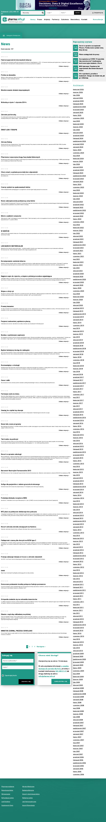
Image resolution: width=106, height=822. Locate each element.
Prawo (39, 19)
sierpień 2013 (78, 527)
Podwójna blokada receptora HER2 (14, 498)
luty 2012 (76, 579)
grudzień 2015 (78, 446)
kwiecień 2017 (78, 400)
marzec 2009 (78, 679)
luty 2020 (76, 302)
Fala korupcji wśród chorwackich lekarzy (16, 60)
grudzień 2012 (78, 550)
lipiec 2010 (77, 633)
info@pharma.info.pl (47, 676)
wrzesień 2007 (78, 731)
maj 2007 (76, 743)
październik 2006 (79, 763)
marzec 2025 (78, 127)
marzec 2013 (78, 541)
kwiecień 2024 (78, 158)
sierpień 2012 (78, 561)
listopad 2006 (78, 760)
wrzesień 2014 (78, 489)
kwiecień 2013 (78, 538)
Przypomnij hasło (6, 672)
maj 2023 (76, 190)
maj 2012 (76, 570)
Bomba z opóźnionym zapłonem (13, 335)
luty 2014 (76, 510)
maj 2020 (76, 294)
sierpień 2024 (78, 147)
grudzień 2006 (78, 757)
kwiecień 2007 (78, 746)
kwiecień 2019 (78, 331)
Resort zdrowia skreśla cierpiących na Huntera (18, 527)
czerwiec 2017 (78, 394)
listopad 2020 (78, 276)
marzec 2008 (78, 714)
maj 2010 (76, 639)
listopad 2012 (78, 553)
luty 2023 (76, 199)
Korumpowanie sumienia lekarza (13, 261)
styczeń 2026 (78, 98)
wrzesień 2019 (78, 317)
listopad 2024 (78, 138)
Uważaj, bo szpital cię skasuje (12, 410)
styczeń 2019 (78, 340)
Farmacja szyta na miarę (10, 394)
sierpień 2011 (78, 596)
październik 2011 (79, 590)
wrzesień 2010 (78, 628)
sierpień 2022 (78, 216)
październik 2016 (79, 417)
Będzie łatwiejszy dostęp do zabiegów (15, 350)
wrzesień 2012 (78, 559)
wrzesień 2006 (78, 766)
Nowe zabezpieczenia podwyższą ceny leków (18, 201)
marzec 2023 (78, 196)
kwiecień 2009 (78, 677)
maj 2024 (76, 156)
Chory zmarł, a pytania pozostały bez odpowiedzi (19, 172)
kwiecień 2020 (78, 297)
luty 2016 (76, 441)
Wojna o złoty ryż (7, 291)
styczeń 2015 (78, 478)
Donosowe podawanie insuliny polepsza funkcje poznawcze (23, 584)
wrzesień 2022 (78, 213)
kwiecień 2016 (78, 435)
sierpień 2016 (78, 423)
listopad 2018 (78, 346)
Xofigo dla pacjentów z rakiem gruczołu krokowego (20, 484)
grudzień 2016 (78, 412)
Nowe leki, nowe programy (11, 424)
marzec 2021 (78, 265)
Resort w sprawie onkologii (11, 454)
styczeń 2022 (78, 236)
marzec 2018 (78, 369)
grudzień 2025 (78, 101)
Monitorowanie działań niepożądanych (15, 90)
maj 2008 (76, 708)
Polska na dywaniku (8, 75)
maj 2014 (76, 501)
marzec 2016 (78, 438)
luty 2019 (76, 337)
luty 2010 (76, 648)
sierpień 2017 (78, 389)
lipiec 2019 (77, 323)
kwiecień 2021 (78, 262)
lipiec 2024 (77, 150)
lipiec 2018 (77, 357)
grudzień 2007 (78, 723)
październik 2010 (79, 625)
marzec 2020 (78, 299)
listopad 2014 (78, 484)
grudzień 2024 (78, 135)
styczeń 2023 (78, 202)
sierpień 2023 (78, 182)
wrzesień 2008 (78, 697)
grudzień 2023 (78, 170)
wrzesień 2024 (78, 144)
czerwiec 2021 (78, 256)
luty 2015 (76, 475)
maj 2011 (76, 605)
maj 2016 (76, 432)
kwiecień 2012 (78, 573)
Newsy (32, 19)
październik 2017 (79, 383)
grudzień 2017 (78, 377)
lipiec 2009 (77, 668)
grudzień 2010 (78, 619)
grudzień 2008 (78, 688)
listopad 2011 (78, 587)
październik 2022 (79, 210)
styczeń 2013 (78, 547)
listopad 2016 (78, 415)
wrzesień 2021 (78, 248)
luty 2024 (76, 164)
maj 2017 (76, 397)
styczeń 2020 (78, 305)
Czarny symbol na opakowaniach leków (15, 187)
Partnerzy (55, 19)
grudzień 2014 (78, 481)
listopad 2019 (78, 311)
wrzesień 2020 (78, 282)
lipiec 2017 (77, 392)
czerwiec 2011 (78, 602)
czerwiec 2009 (78, 671)
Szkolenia (65, 19)
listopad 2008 (78, 691)
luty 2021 (76, 268)
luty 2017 (76, 406)
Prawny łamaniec (7, 306)
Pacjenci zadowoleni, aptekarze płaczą (15, 321)
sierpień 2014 (78, 492)
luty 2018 (76, 371)
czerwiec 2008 (78, 705)
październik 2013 (79, 521)
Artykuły (47, 19)
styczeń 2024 (78, 167)
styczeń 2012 (78, 582)
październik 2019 (79, 314)
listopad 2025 (78, 104)
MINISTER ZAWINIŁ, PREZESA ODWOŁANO (16, 631)
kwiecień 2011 (78, 607)
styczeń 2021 (78, 271)
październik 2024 (79, 141)
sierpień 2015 (78, 458)
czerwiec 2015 (78, 464)
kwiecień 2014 (78, 504)
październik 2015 (79, 452)
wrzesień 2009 (78, 662)
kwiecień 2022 (78, 228)
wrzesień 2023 (78, 179)
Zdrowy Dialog (6, 142)
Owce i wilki (5, 380)
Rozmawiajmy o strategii (10, 365)
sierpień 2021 (78, 251)
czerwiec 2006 (78, 774)
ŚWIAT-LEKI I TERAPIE (9, 130)
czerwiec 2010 (78, 636)
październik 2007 (79, 728)
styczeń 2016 (78, 443)
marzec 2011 (78, 610)
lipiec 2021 (77, 253)
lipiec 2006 (77, 771)
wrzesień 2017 (78, 386)
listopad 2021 (78, 242)
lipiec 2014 (77, 495)
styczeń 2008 (78, 720)
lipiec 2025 (77, 115)
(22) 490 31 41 (61, 671)
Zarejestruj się (60, 681)
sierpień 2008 (78, 700)
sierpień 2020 (78, 285)
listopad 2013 (78, 518)
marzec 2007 (78, 748)
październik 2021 (79, 245)
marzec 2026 (78, 92)
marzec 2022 (78, 230)
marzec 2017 (78, 403)
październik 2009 (79, 659)
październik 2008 (79, 694)
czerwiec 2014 (78, 498)
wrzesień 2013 (78, 524)
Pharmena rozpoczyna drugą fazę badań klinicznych (20, 157)
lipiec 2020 (77, 288)
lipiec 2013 (77, 530)
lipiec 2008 (77, 702)
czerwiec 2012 (78, 567)
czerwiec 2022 (78, 222)
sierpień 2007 (78, 734)
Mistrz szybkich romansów (11, 216)
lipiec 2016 (77, 426)
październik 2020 (79, 279)
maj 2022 (76, 225)
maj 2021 (76, 259)
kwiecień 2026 (78, 89)
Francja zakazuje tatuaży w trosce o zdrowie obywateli (21, 557)
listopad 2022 (78, 207)
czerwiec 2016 (78, 429)
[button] (11, 36)
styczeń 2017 (78, 409)
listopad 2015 (78, 449)
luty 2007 (76, 751)
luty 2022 (76, 233)
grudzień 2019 (78, 308)
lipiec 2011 (77, 599)
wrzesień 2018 (78, 351)
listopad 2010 (78, 622)
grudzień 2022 (78, 205)
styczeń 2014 (78, 512)
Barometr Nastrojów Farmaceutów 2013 (16, 471)
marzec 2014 (78, 507)
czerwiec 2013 (78, 533)
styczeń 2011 (78, 616)
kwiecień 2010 (78, 642)
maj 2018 (76, 363)
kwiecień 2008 (78, 711)
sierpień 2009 (78, 665)
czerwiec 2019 (78, 325)
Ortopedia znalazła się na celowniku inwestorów (19, 599)
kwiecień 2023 (78, 193)
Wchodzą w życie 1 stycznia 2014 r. (14, 102)
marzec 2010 (78, 645)
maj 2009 (76, 674)
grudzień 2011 (78, 584)
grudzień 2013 (78, 515)
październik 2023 (79, 176)
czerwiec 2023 (78, 187)
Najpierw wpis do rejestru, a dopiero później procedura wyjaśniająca (26, 276)
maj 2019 (76, 328)
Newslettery (75, 19)
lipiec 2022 (77, 219)
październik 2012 (79, 556)
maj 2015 (76, 466)
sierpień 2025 (78, 112)
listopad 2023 (78, 173)
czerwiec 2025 (78, 118)
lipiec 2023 (77, 184)
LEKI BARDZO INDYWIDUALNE (12, 246)
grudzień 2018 (78, 343)
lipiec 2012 (77, 564)
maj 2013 (76, 535)
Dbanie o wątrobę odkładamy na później (16, 614)
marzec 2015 (78, 472)
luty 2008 (76, 717)
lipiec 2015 (77, 461)
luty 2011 (76, 613)
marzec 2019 (78, 334)
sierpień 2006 (78, 769)
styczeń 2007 (78, 754)
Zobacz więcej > (64, 66)
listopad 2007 (78, 725)
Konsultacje (98, 19)
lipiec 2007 (77, 737)
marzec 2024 (78, 161)
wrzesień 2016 (78, 420)
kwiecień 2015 (78, 469)
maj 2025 (76, 121)
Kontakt (84, 19)
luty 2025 (76, 130)
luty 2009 (76, 682)
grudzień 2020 (78, 274)
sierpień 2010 (78, 630)
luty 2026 (76, 95)
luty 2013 (76, 544)
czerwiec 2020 (78, 291)
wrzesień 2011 (78, 593)
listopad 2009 (78, 656)
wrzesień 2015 (78, 455)
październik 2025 (79, 107)
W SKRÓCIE (5, 231)
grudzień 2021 (78, 239)
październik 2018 (79, 348)
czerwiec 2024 (78, 153)
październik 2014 (79, 487)
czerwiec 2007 (78, 740)
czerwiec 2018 (78, 360)
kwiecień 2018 (78, 366)
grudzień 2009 (78, 653)
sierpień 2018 (78, 354)
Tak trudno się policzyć (9, 439)
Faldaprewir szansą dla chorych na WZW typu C (18, 540)
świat (3, 571)
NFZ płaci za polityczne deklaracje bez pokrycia (19, 512)
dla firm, (57, 669)
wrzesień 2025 (78, 110)
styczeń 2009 (78, 685)
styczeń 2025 (78, 133)
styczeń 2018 (78, 374)
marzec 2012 (78, 576)
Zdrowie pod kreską (8, 115)
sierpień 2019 (78, 320)
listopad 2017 (78, 380)
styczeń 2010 (78, 651)
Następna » (41, 647)
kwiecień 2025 (78, 124)
